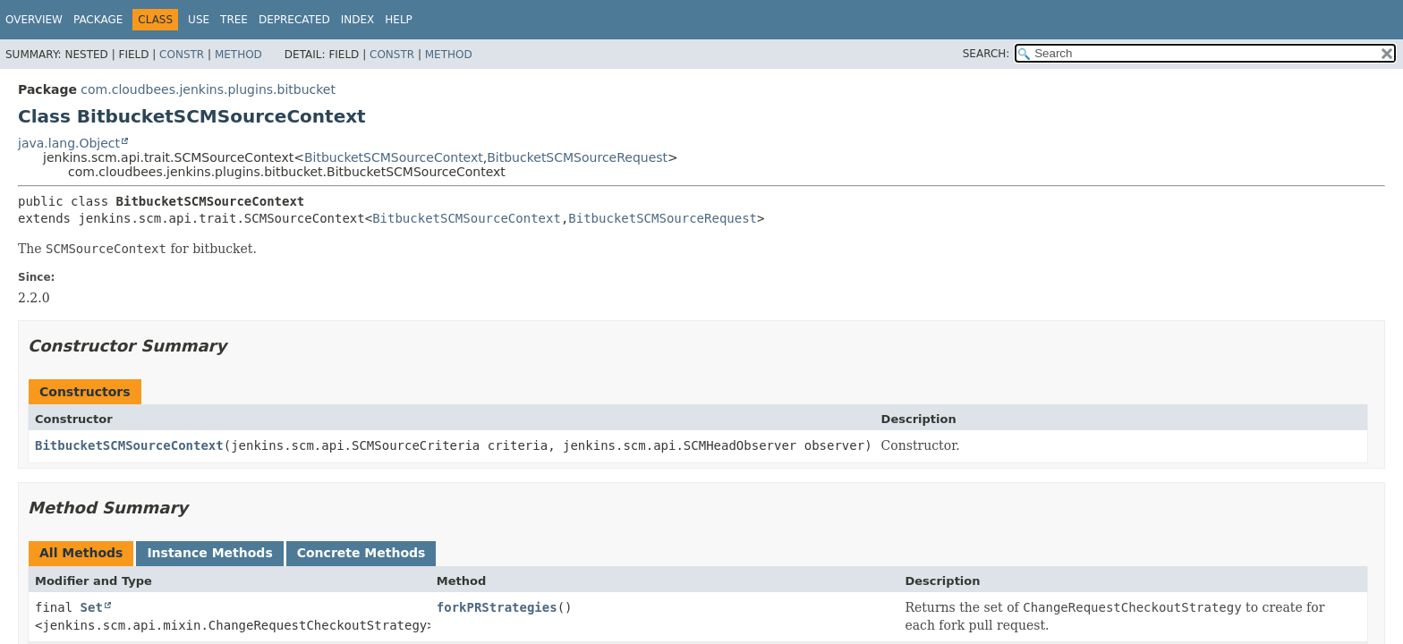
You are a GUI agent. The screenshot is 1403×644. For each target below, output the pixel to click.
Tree (234, 19)
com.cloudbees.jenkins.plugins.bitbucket (208, 89)
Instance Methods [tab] (209, 553)
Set (92, 607)
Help (398, 19)
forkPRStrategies (497, 607)
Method (238, 54)
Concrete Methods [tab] (361, 553)
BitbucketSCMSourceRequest (577, 157)
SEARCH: (986, 53)
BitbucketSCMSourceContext (393, 157)
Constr (181, 54)
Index (358, 19)
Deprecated (294, 19)
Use (198, 19)
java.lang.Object (69, 143)
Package (98, 19)
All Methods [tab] (81, 553)
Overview (34, 19)
